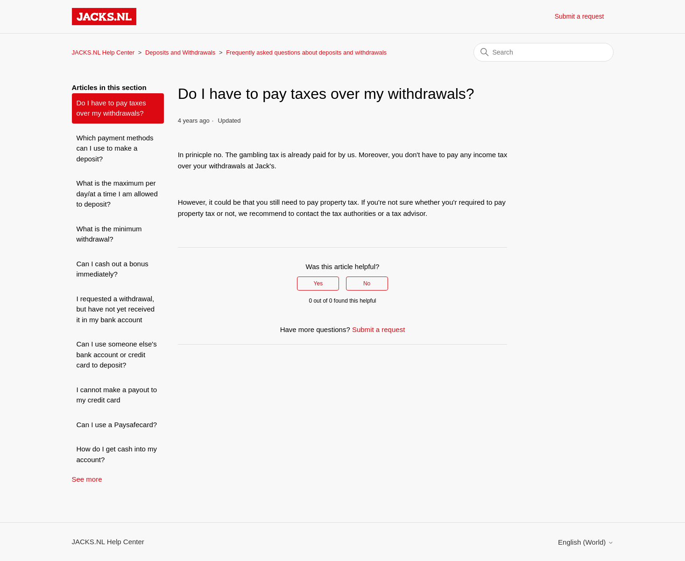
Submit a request (579, 16)
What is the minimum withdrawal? (109, 234)
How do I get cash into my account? (117, 454)
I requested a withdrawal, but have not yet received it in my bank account (116, 309)
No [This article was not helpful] (366, 283)
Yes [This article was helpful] (318, 283)
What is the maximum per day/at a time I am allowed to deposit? (117, 193)
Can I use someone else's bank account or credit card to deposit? (117, 354)
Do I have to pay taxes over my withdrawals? (111, 108)
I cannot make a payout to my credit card (117, 395)
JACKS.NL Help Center (103, 52)
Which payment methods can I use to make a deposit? (115, 148)
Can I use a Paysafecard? (117, 425)
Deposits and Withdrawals (180, 52)
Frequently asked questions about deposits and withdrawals (306, 52)
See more (87, 479)
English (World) (585, 542)
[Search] (543, 52)
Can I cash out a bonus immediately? (112, 269)
